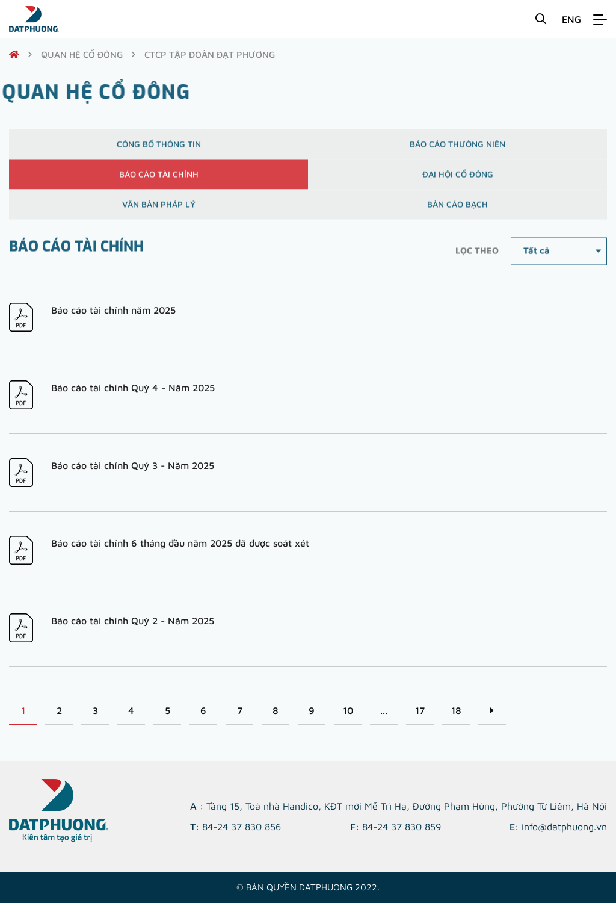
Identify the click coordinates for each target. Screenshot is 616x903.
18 (456, 710)
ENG (571, 19)
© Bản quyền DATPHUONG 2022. (308, 887)
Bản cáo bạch (457, 208)
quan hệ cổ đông (82, 54)
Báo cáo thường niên (457, 148)
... (383, 710)
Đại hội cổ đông (457, 178)
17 (420, 710)
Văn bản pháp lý (159, 208)
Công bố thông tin (159, 148)
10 (348, 710)
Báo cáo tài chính (159, 178)
